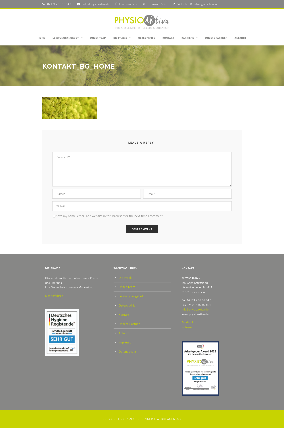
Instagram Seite (157, 4)
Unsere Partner (216, 38)
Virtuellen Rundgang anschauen (197, 4)
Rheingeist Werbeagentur (159, 419)
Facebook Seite (128, 4)
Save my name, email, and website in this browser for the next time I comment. (109, 216)
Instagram (188, 327)
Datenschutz (127, 352)
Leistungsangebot (66, 38)
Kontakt (168, 38)
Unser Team (98, 38)
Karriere (187, 38)
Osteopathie (146, 38)
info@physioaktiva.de (96, 4)
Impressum (126, 342)
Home (41, 38)
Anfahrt (240, 38)
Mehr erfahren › (55, 295)
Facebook (188, 322)
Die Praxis (120, 38)
